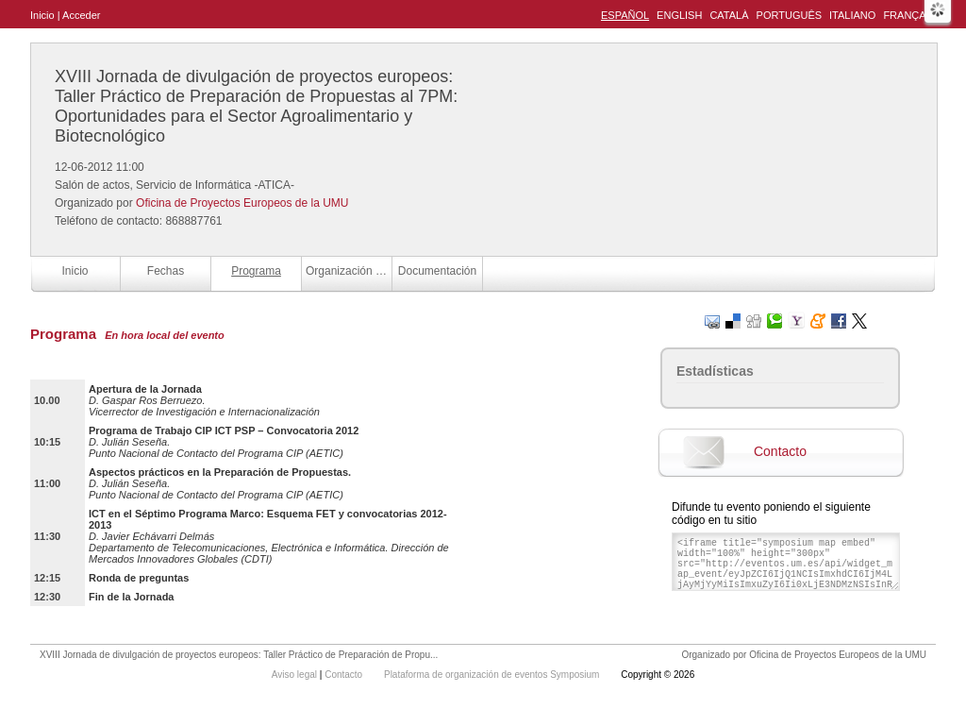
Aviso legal (296, 674)
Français (909, 15)
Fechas (165, 271)
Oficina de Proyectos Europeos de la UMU (242, 203)
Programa (256, 271)
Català (728, 15)
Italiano (852, 15)
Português (789, 15)
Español (625, 15)
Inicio (42, 15)
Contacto (780, 451)
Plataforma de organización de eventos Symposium (493, 674)
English (679, 15)
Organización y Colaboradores (348, 271)
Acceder (81, 15)
